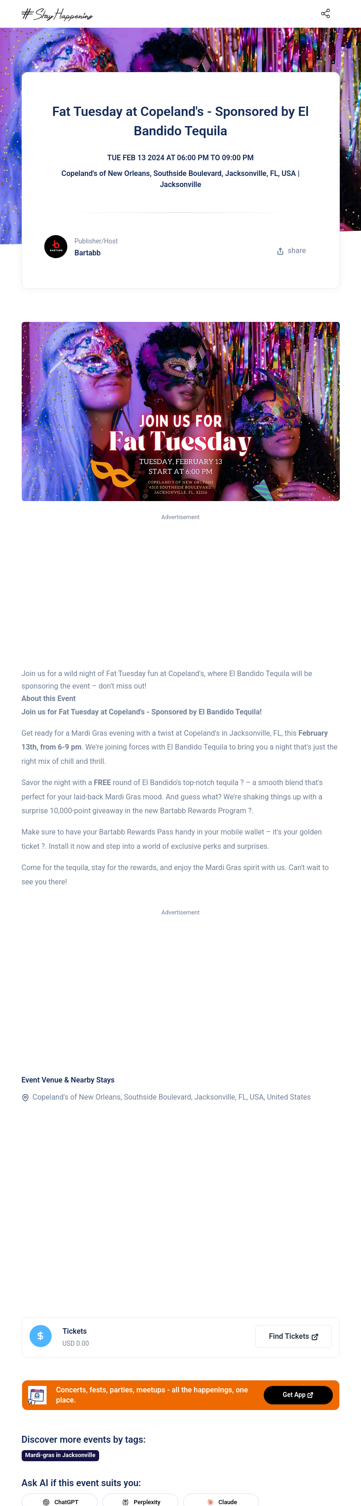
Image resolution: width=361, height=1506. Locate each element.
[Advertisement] (181, 591)
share (291, 250)
